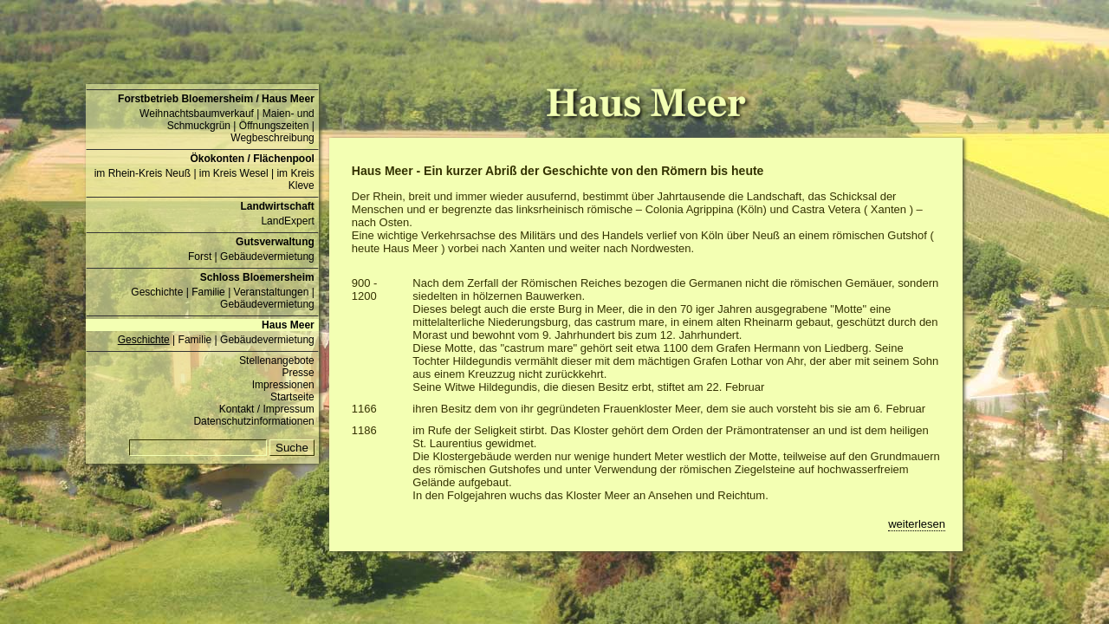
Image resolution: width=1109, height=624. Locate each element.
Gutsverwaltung (275, 242)
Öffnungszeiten (274, 126)
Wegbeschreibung (272, 138)
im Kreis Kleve (295, 179)
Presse (298, 373)
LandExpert (287, 221)
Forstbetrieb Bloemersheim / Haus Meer (216, 99)
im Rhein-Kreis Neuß (142, 173)
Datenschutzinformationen (253, 421)
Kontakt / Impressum (267, 409)
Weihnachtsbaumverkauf (196, 113)
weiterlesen (916, 523)
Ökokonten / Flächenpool (252, 159)
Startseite (292, 397)
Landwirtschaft (277, 206)
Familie (208, 292)
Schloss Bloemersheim (257, 277)
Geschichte (157, 292)
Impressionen (283, 385)
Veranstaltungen (271, 292)
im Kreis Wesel (234, 173)
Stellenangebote (277, 360)
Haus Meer (288, 325)
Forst (199, 256)
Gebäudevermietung (267, 256)
